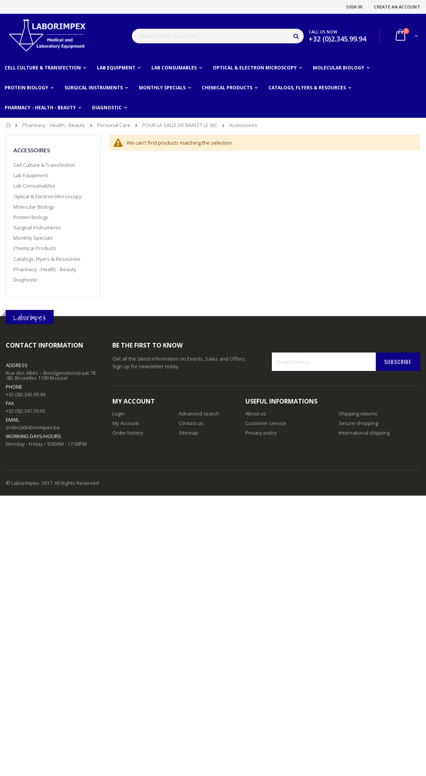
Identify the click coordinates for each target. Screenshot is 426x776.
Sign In (354, 7)
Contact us (191, 423)
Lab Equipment (30, 175)
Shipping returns (358, 413)
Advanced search (199, 413)
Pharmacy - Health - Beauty (54, 125)
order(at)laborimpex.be (33, 427)
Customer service (265, 423)
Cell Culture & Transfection (44, 164)
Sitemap (188, 432)
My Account (125, 423)
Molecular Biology (33, 206)
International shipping (364, 432)
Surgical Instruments (37, 227)
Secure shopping (358, 423)
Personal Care (114, 125)
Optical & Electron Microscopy (47, 196)
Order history (127, 432)
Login (118, 413)
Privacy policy (261, 432)
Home (9, 126)
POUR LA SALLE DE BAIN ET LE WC (180, 125)
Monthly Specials (33, 237)
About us (255, 413)
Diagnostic (25, 279)
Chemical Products (34, 248)
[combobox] (218, 36)
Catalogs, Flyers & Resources (47, 258)
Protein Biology (30, 217)
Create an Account (397, 7)
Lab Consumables (34, 185)
